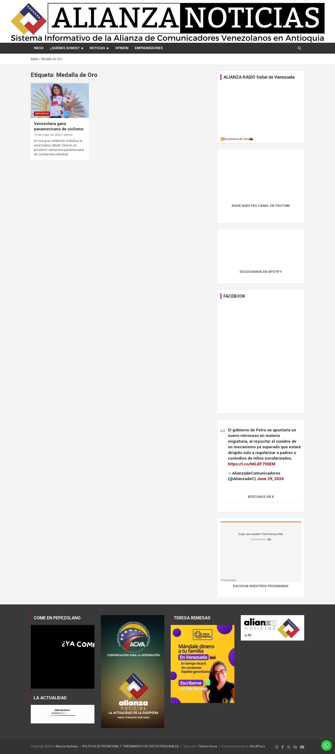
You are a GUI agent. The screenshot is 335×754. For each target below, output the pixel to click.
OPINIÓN (121, 48)
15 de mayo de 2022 (47, 135)
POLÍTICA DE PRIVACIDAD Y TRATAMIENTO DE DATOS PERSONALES (130, 746)
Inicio (39, 48)
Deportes (42, 113)
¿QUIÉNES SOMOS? (65, 48)
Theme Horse (207, 746)
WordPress (257, 746)
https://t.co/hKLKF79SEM (251, 464)
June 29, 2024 (270, 478)
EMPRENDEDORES (149, 48)
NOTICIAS (97, 48)
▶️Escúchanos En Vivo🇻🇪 (236, 139)
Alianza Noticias (66, 746)
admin (68, 135)
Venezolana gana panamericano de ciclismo (59, 126)
